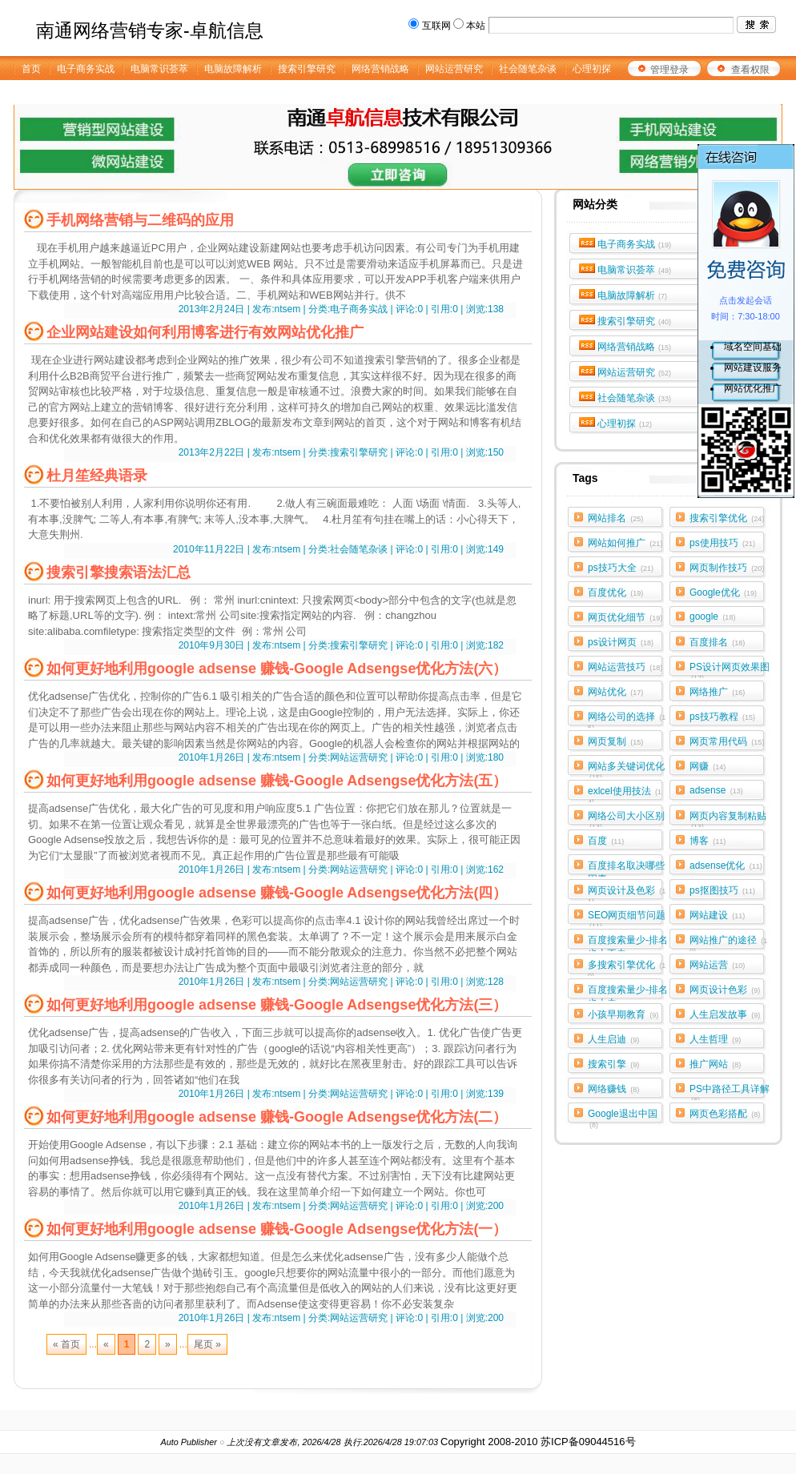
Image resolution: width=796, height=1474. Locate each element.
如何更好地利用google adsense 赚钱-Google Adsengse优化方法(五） (276, 781)
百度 (606, 840)
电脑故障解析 (632, 295)
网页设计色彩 (724, 989)
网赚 (707, 766)
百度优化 (615, 592)
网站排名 (615, 518)
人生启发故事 (724, 1014)
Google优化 (723, 592)
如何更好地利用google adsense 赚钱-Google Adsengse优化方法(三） (276, 1005)
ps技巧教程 (722, 716)
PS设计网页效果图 (729, 670)
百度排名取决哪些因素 (626, 869)
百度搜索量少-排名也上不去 (628, 943)
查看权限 (750, 69)
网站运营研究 (634, 372)
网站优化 (615, 691)
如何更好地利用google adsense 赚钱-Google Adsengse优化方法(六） (276, 669)
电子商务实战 (634, 244)
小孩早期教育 (623, 1014)
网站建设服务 (753, 367)
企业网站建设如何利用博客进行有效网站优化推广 (205, 332)
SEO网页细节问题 (626, 918)
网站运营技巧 (625, 667)
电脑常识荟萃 (634, 269)
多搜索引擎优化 (626, 968)
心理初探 (625, 423)
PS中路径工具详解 (729, 1092)
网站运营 (717, 964)
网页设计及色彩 (626, 893)
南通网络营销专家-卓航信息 (149, 30)
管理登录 (669, 69)
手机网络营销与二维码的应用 (140, 220)
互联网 (436, 25)
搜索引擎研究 (634, 321)
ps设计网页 (620, 642)
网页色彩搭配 (724, 1113)
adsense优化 (725, 865)
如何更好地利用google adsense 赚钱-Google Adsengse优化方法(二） (276, 1117)
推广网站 (715, 1064)
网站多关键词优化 (626, 769)
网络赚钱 (613, 1088)
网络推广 (717, 691)
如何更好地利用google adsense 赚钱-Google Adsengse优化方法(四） (276, 893)
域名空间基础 (753, 346)
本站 (475, 25)
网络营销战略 (634, 346)
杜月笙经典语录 (96, 476)
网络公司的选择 (626, 720)
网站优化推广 (753, 388)
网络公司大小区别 (626, 819)
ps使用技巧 (722, 542)
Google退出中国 (622, 1117)
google (712, 616)
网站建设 (717, 915)
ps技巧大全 (620, 567)
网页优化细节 (625, 617)
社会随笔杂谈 (634, 398)
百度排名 (717, 642)
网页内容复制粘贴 (727, 819)
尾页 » (207, 1344)
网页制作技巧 (726, 567)
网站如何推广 (625, 542)
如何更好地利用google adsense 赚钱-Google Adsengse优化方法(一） (276, 1229)
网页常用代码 (726, 741)
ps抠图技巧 (722, 890)
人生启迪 (613, 1039)
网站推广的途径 (728, 943)
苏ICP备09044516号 (588, 1442)
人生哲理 (715, 1039)
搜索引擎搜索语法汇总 (118, 572)
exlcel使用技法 (624, 794)
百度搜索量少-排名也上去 (628, 993)
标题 (59, 615)
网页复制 (615, 741)
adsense (716, 790)
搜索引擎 (613, 1064)
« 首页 (66, 1344)
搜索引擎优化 (726, 518)
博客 (707, 840)
